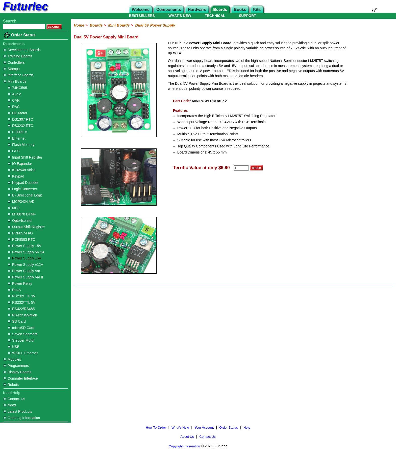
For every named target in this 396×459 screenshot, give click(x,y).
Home (79, 25)
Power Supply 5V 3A (26, 252)
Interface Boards (19, 75)
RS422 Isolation (22, 315)
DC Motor (17, 113)
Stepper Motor (21, 340)
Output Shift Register (26, 227)
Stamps (11, 69)
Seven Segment (22, 334)
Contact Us (14, 399)
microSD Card (21, 328)
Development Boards (22, 50)
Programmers (16, 366)
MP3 (13, 208)
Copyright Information (184, 446)
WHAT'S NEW (179, 16)
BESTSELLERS (142, 16)
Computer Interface (21, 378)
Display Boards (17, 372)
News (10, 405)
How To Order (156, 427)
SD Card (17, 321)
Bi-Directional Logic (25, 195)
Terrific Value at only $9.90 (201, 167)
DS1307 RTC (20, 119)
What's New (180, 427)
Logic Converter (22, 189)
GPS (14, 151)
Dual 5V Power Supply (155, 25)
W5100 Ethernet (23, 353)
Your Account (204, 427)
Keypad (16, 176)
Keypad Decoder (23, 183)
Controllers (14, 62)
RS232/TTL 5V (21, 302)
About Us (187, 437)
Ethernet (17, 138)
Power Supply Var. (24, 271)
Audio (14, 94)
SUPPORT (247, 16)
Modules (12, 359)
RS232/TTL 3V (21, 296)
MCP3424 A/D (21, 202)
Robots (11, 385)
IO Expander (20, 164)
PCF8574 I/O (20, 233)
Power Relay (20, 283)
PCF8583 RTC (21, 239)
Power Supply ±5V (24, 258)
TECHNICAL (215, 16)
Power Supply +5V (24, 246)
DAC (14, 107)
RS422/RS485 (21, 309)
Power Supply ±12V (25, 265)
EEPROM (18, 132)
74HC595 (17, 88)
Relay (14, 290)
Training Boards (18, 56)
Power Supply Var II (25, 277)
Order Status (23, 35)
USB (13, 347)
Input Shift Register (25, 157)
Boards (96, 25)
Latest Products (18, 411)
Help (246, 427)
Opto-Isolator (20, 220)
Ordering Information (22, 418)
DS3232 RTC (20, 126)
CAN (14, 100)
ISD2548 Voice (22, 170)
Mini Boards (15, 81)
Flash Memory (21, 145)
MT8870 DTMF (22, 214)
